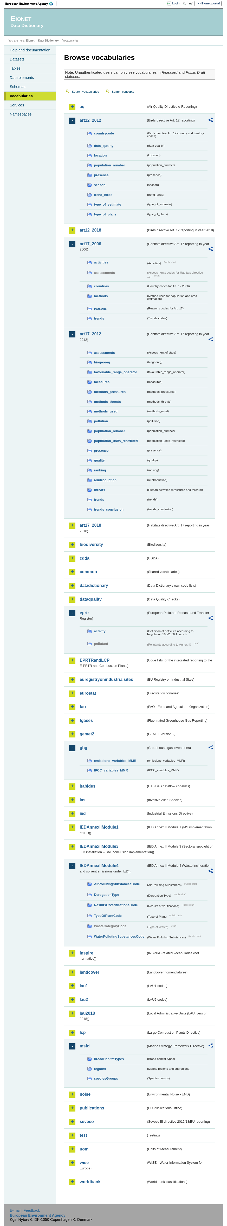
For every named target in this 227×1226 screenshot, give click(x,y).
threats (99, 490)
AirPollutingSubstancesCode (117, 884)
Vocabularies (21, 96)
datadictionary (94, 585)
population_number (109, 165)
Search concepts (123, 91)
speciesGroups (106, 1078)
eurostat (88, 693)
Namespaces (20, 114)
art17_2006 (90, 244)
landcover (89, 972)
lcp (83, 1032)
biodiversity (91, 544)
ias (82, 800)
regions (100, 1069)
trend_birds (103, 195)
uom (84, 1149)
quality (99, 460)
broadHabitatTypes (109, 1059)
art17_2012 (90, 334)
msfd (84, 1046)
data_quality (103, 146)
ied (83, 813)
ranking (100, 470)
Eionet (30, 40)
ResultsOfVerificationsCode (116, 905)
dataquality (90, 599)
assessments (104, 353)
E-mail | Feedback (25, 1210)
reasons (100, 308)
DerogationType (106, 895)
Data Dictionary (48, 40)
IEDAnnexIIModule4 (99, 865)
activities (101, 262)
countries (101, 286)
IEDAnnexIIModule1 (99, 827)
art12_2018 (90, 230)
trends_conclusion (109, 509)
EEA (30, 3)
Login (175, 3)
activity (99, 631)
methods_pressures (110, 392)
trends (99, 318)
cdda (84, 558)
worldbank (90, 1182)
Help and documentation (30, 50)
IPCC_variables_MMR (111, 770)
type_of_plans (105, 214)
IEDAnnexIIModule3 (99, 846)
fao (83, 707)
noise (85, 1094)
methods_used (105, 411)
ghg (83, 748)
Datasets (17, 59)
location (100, 155)
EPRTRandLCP (94, 660)
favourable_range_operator (115, 372)
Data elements (22, 78)
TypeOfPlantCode (107, 916)
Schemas (17, 87)
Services (17, 105)
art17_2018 (90, 525)
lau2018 (87, 1013)
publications (92, 1108)
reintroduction (105, 480)
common (88, 572)
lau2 (84, 999)
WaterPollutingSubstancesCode (119, 936)
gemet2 (87, 734)
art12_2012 (90, 120)
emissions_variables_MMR (115, 761)
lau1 (84, 986)
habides (87, 786)
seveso (87, 1121)
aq (82, 106)
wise (84, 1162)
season (99, 185)
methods (101, 296)
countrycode (104, 133)
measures (101, 382)
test (83, 1135)
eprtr (84, 613)
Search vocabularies (85, 91)
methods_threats (107, 402)
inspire (86, 953)
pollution (101, 421)
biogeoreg (102, 362)
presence (101, 175)
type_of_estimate (107, 204)
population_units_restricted (116, 441)
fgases (86, 720)
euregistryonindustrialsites (106, 679)
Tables (15, 68)
